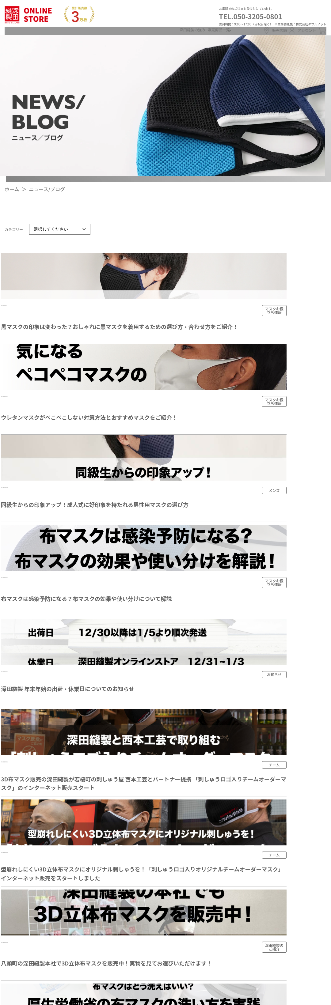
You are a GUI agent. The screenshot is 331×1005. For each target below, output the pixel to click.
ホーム (12, 194)
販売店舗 (260, 30)
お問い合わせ (266, 970)
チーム (185, 876)
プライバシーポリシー (275, 878)
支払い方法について (273, 840)
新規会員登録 (199, 29)
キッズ (185, 866)
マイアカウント (268, 896)
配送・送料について (273, 803)
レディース (190, 855)
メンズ (185, 844)
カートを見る (266, 952)
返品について (266, 822)
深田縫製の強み (128, 29)
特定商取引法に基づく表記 (280, 859)
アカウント (297, 30)
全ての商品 (190, 833)
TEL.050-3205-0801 (250, 16)
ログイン (229, 29)
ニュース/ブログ (47, 194)
